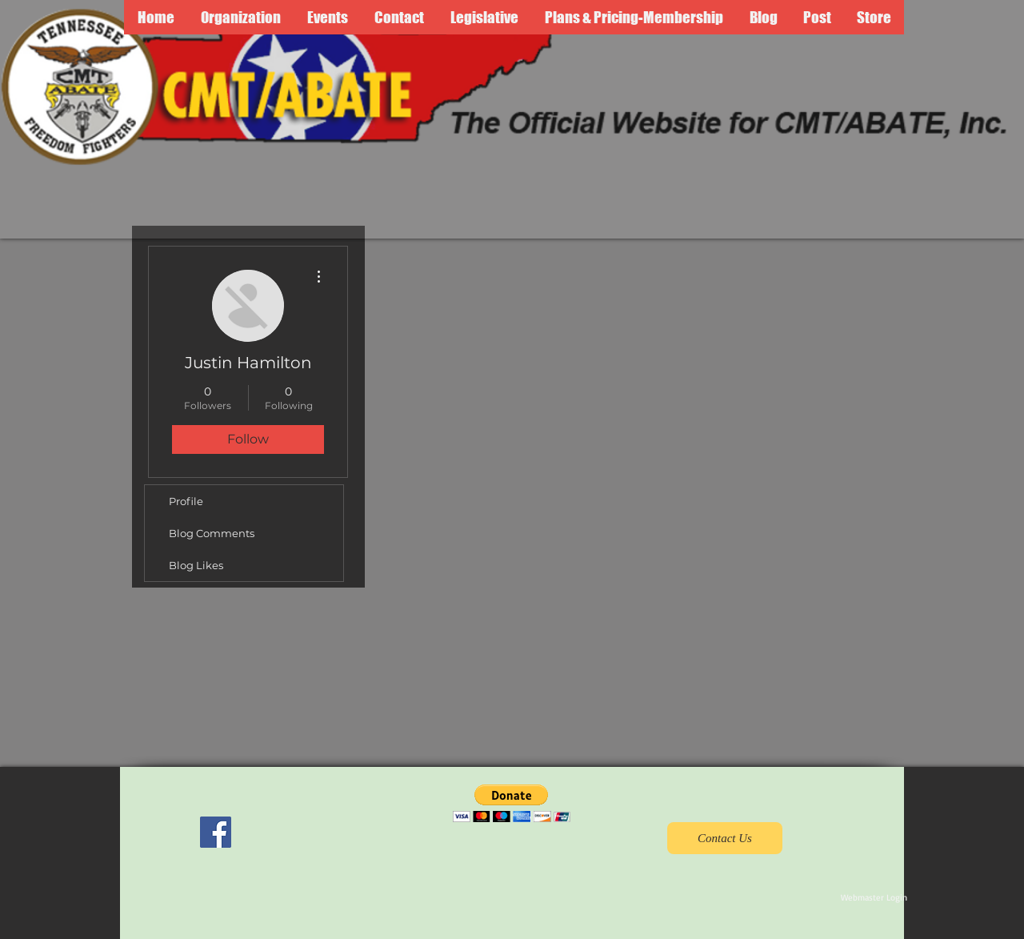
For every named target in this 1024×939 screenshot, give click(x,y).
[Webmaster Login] (874, 898)
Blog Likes (196, 565)
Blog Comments (211, 533)
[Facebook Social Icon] (215, 832)
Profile (186, 501)
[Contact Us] (724, 838)
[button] (511, 803)
